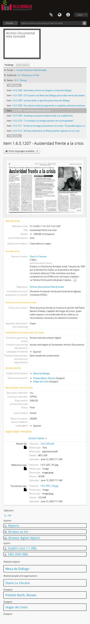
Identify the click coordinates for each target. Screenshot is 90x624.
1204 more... (14, 85)
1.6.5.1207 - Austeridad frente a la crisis (31, 110)
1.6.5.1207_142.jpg (49, 485)
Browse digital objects (22, 538)
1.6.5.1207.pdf (47, 443)
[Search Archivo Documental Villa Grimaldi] (53, 23)
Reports (11, 526)
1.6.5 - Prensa (20, 80)
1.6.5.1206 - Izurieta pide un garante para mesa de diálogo (41, 100)
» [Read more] (75, 279)
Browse (9, 23)
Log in (80, 14)
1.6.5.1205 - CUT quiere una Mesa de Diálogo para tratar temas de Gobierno (49, 95)
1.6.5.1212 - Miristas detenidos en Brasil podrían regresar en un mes (46, 130)
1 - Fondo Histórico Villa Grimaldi (30, 70)
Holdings (9, 64)
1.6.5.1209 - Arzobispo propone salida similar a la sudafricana (42, 115)
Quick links (68, 15)
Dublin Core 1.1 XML (20, 548)
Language (59, 15)
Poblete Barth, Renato (44, 378)
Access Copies (36, 438)
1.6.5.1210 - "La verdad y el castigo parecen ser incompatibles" (43, 120)
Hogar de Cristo (41, 381)
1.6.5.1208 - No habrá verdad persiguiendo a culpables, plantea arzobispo (48, 105)
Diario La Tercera (38, 256)
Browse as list (16, 532)
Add (9, 515)
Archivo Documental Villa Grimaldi (47, 286)
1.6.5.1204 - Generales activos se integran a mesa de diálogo (42, 90)
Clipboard (51, 15)
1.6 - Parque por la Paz (28, 75)
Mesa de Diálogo (41, 373)
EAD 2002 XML (16, 554)
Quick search (22, 64)
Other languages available (23, 151)
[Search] (84, 23)
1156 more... (14, 135)
